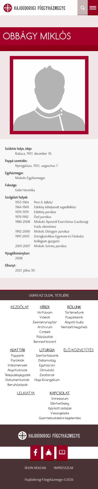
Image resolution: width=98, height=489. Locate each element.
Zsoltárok (47, 375)
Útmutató (47, 370)
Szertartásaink (47, 355)
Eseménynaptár (45, 322)
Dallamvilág (47, 360)
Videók (45, 317)
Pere (43, 202)
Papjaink (17, 355)
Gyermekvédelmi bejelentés (60, 418)
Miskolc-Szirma (50, 246)
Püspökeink (74, 317)
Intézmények (17, 365)
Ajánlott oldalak (60, 408)
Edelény (55, 207)
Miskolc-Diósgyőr (51, 231)
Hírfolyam (45, 312)
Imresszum (60, 398)
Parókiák (17, 360)
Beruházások (18, 385)
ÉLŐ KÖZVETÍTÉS (79, 350)
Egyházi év (47, 365)
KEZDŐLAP (20, 307)
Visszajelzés (60, 413)
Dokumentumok (17, 380)
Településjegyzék (18, 375)
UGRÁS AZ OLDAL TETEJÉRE (49, 295)
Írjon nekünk (35, 468)
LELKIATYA (26, 393)
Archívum (45, 327)
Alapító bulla (74, 322)
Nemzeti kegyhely (74, 327)
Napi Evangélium (47, 380)
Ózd (42, 217)
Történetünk (74, 312)
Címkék (45, 332)
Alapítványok (17, 370)
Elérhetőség (60, 403)
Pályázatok (45, 337)
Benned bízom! (45, 342)
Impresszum (63, 468)
